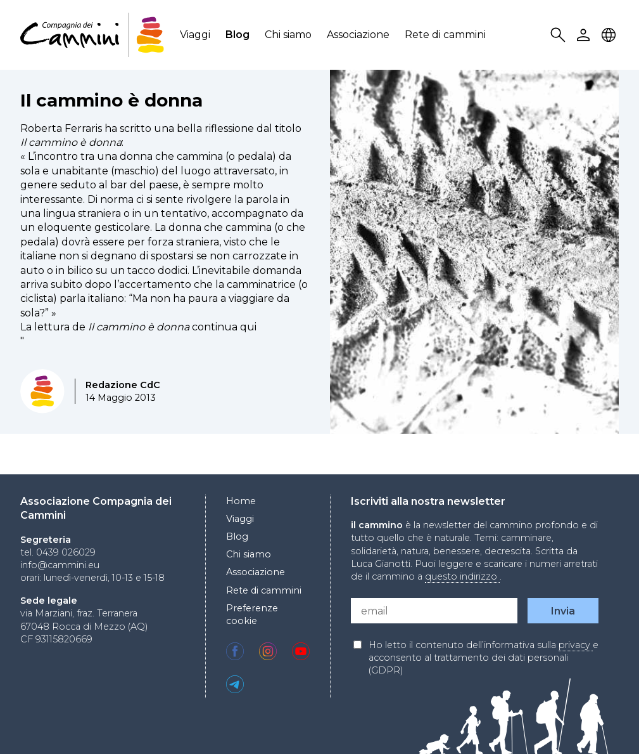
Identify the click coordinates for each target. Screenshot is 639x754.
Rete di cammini (445, 35)
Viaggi (195, 35)
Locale (610, 35)
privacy (576, 645)
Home (241, 501)
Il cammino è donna (111, 100)
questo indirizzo (462, 576)
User (585, 35)
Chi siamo (288, 35)
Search (560, 35)
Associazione (358, 35)
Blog (237, 35)
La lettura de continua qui (138, 327)
